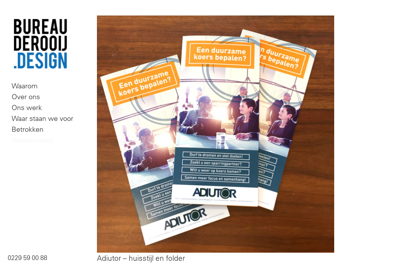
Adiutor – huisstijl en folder (141, 258)
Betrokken (27, 129)
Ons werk (27, 107)
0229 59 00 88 (27, 258)
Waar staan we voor (42, 118)
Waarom (25, 85)
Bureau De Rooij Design (40, 44)
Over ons (26, 96)
